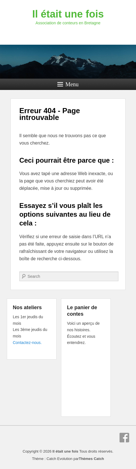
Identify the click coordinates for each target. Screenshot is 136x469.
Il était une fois (68, 14)
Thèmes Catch (91, 459)
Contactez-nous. (27, 342)
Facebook (124, 437)
